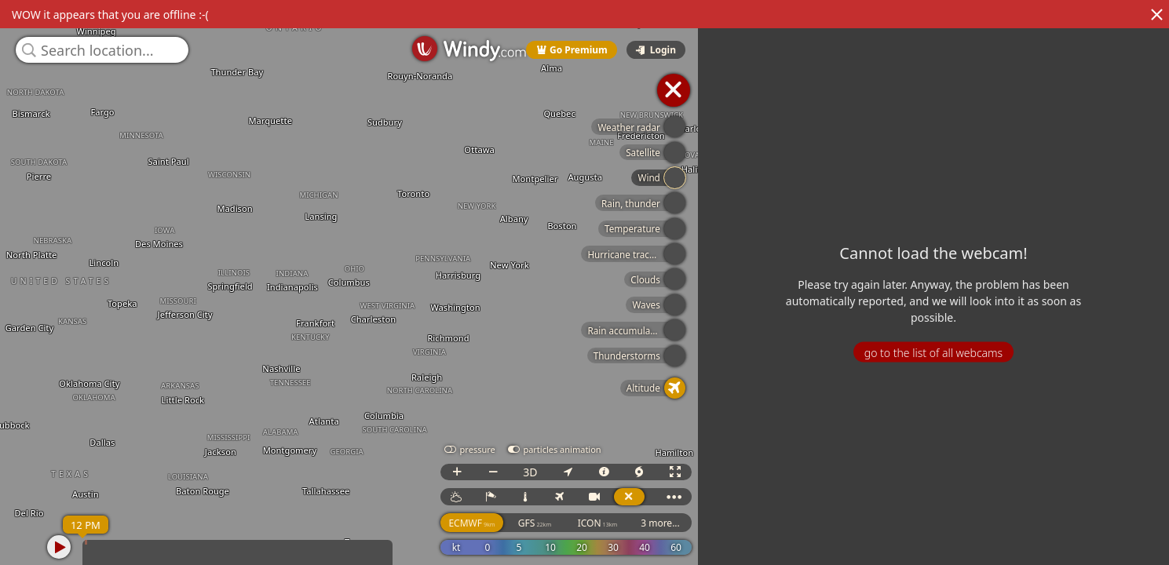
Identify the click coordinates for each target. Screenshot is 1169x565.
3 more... (844, 523)
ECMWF (655, 523)
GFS (718, 523)
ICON (782, 523)
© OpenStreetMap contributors (1104, 559)
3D (714, 472)
